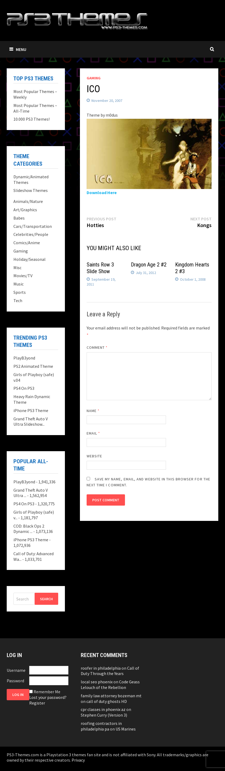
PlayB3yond (24, 358)
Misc (17, 267)
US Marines (126, 729)
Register (37, 703)
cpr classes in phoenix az (103, 709)
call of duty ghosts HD (106, 701)
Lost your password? (48, 697)
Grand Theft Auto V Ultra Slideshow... (30, 421)
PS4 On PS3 (23, 388)
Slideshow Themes (30, 190)
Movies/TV (22, 275)
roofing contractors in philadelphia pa (101, 726)
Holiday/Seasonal (29, 259)
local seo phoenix (97, 681)
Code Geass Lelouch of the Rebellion (110, 684)
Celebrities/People (30, 234)
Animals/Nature (28, 201)
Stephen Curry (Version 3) (104, 715)
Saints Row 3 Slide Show (100, 268)
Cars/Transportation (32, 226)
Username (16, 670)
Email (93, 433)
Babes (19, 218)
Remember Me (47, 691)
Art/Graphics (25, 209)
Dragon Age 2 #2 (149, 264)
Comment (97, 347)
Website (94, 456)
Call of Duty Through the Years (110, 670)
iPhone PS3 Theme (30, 410)
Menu (17, 49)
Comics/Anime (26, 242)
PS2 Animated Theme (33, 366)
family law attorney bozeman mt (111, 695)
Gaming (94, 78)
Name (93, 410)
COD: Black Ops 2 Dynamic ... (28, 528)
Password (15, 680)
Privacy (78, 760)
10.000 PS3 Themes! (31, 119)
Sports (19, 292)
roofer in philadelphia (101, 668)
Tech (17, 300)
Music (18, 284)
